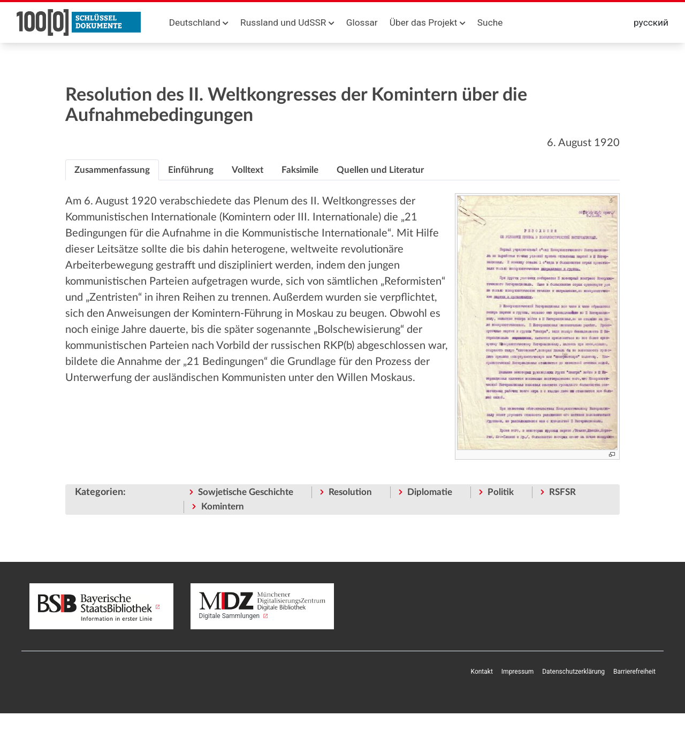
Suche (490, 22)
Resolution (350, 492)
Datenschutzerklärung (573, 671)
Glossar (362, 22)
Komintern (222, 506)
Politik (501, 492)
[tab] (112, 170)
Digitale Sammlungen (262, 605)
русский (651, 22)
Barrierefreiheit (634, 671)
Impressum (517, 671)
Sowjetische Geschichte (245, 492)
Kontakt (482, 671)
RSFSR (562, 492)
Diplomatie (429, 492)
